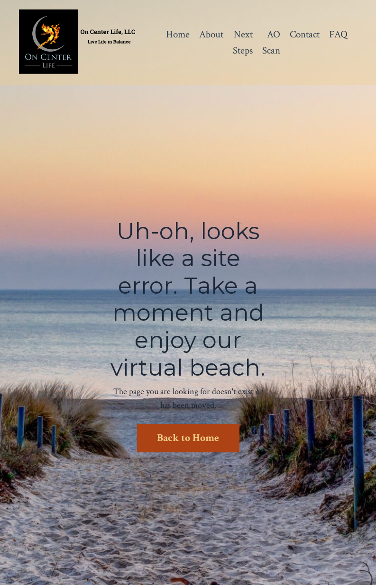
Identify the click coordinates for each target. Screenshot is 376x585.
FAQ (338, 34)
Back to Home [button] (188, 438)
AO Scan (271, 42)
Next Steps (243, 42)
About (211, 34)
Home (178, 34)
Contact (305, 34)
